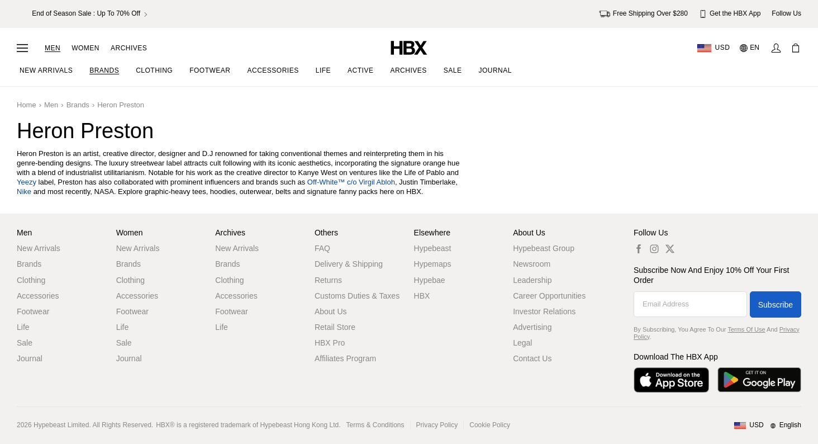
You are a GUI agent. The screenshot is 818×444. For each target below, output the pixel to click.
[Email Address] (690, 304)
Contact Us (532, 358)
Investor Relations (544, 311)
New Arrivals (38, 248)
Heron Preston (120, 105)
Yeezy (26, 182)
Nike (24, 191)
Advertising (532, 327)
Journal (29, 358)
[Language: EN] (750, 48)
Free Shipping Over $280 (643, 14)
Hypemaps (432, 263)
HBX (422, 295)
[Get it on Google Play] (759, 380)
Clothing (31, 280)
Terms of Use (746, 329)
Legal (522, 342)
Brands (77, 105)
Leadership (532, 280)
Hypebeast (432, 248)
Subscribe (775, 304)
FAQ (322, 248)
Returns (328, 280)
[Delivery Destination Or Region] (713, 48)
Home (26, 105)
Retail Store (335, 327)
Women (85, 48)
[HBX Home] (409, 47)
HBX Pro (330, 342)
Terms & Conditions (375, 425)
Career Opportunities (549, 295)
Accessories (38, 295)
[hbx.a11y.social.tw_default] (670, 248)
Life (23, 327)
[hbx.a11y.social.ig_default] (654, 248)
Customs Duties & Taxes (357, 295)
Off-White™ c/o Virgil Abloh (351, 182)
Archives (129, 48)
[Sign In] (776, 48)
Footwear (33, 311)
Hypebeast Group (543, 248)
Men (52, 48)
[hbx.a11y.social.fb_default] (639, 248)
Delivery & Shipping (349, 263)
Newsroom (531, 263)
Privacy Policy (437, 425)
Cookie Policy (489, 425)
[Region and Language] (767, 425)
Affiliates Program (345, 358)
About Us (331, 311)
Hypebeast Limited (61, 425)
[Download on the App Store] (671, 380)
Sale (24, 342)
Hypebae (429, 280)
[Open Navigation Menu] (22, 48)
